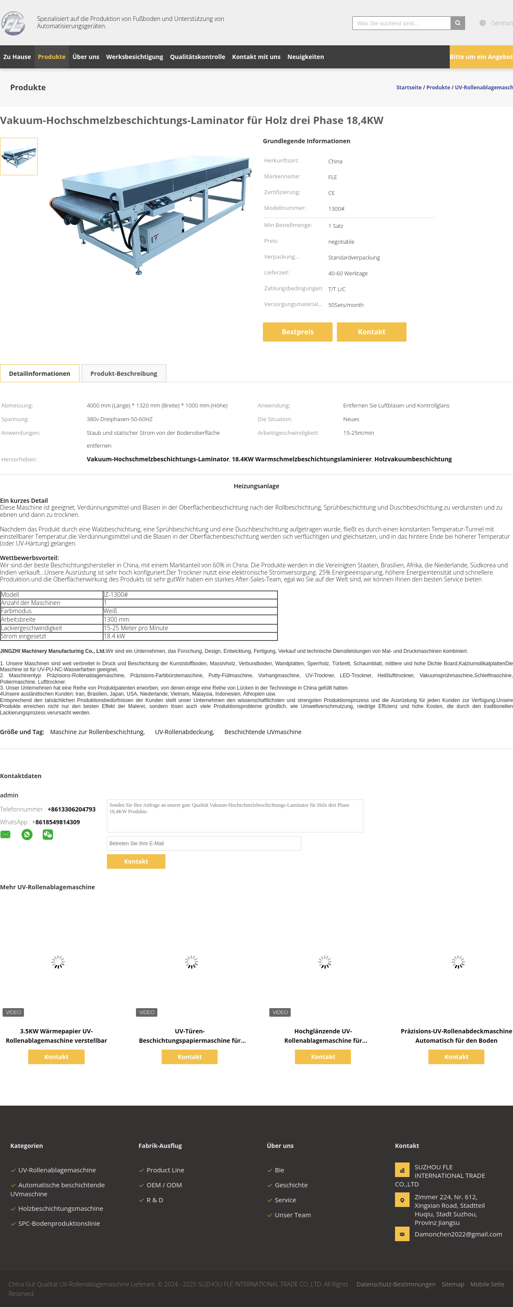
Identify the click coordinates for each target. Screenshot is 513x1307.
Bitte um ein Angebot (481, 57)
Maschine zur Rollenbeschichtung (96, 732)
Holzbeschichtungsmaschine (56, 1208)
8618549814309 (57, 822)
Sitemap (453, 1284)
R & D (151, 1199)
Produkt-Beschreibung (124, 373)
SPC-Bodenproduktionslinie (55, 1223)
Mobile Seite (487, 1284)
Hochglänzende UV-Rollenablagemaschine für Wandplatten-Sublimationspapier (323, 1040)
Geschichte (287, 1184)
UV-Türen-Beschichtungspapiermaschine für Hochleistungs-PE (190, 1040)
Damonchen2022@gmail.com (442, 1234)
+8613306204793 (72, 809)
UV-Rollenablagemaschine (53, 1169)
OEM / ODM (160, 1184)
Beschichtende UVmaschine (262, 732)
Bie (275, 1169)
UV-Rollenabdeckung (184, 732)
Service (281, 1199)
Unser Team (289, 1214)
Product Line (161, 1169)
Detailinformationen (40, 373)
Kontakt (372, 331)
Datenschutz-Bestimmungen (396, 1284)
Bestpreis (298, 331)
